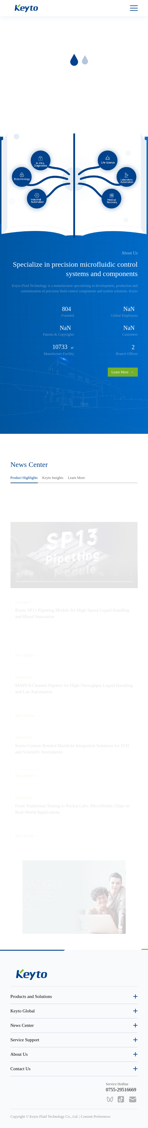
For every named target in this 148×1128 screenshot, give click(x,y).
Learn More (122, 372)
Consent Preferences (95, 1116)
